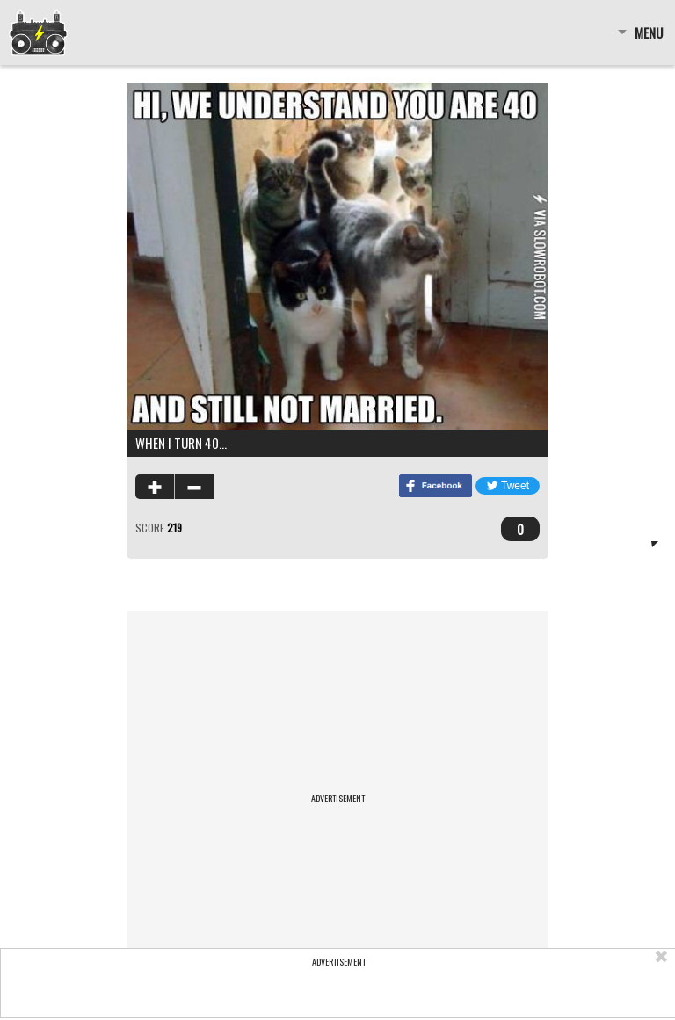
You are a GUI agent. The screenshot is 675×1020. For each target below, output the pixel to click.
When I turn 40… (181, 442)
